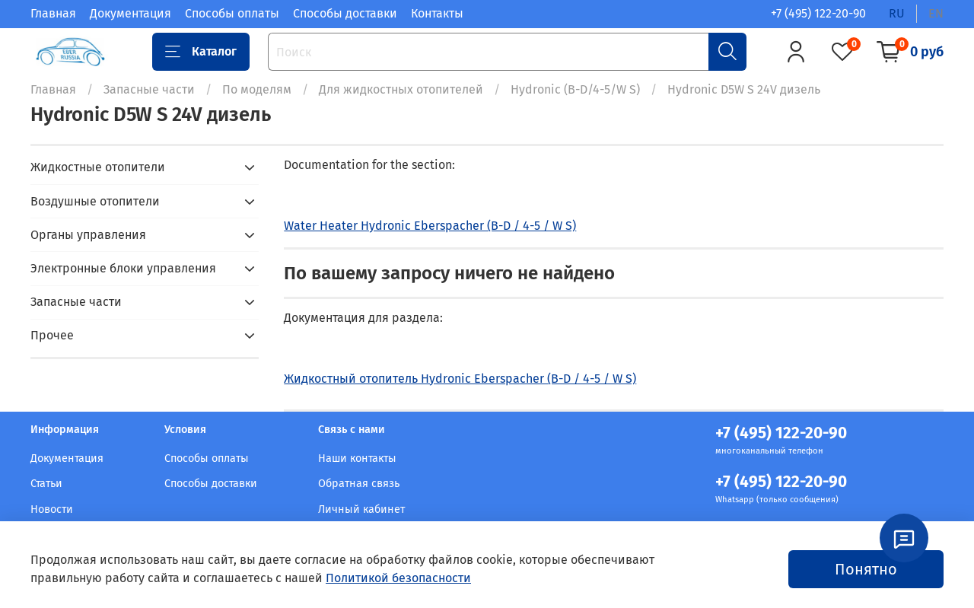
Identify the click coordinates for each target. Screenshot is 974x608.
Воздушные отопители (95, 201)
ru (897, 13)
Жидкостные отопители (97, 167)
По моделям (256, 89)
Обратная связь (358, 483)
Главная (53, 13)
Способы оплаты (232, 13)
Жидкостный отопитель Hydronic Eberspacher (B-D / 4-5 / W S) (460, 378)
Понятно (866, 569)
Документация (130, 13)
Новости (51, 509)
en (936, 13)
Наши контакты (357, 458)
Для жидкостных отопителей (401, 89)
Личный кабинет (361, 509)
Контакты (437, 13)
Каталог (201, 51)
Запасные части (149, 89)
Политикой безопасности (398, 578)
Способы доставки (345, 13)
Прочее (52, 335)
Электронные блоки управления (123, 268)
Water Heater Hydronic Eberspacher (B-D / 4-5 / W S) (430, 225)
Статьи (46, 483)
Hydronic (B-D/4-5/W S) (575, 89)
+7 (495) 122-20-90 (818, 13)
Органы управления (88, 235)
